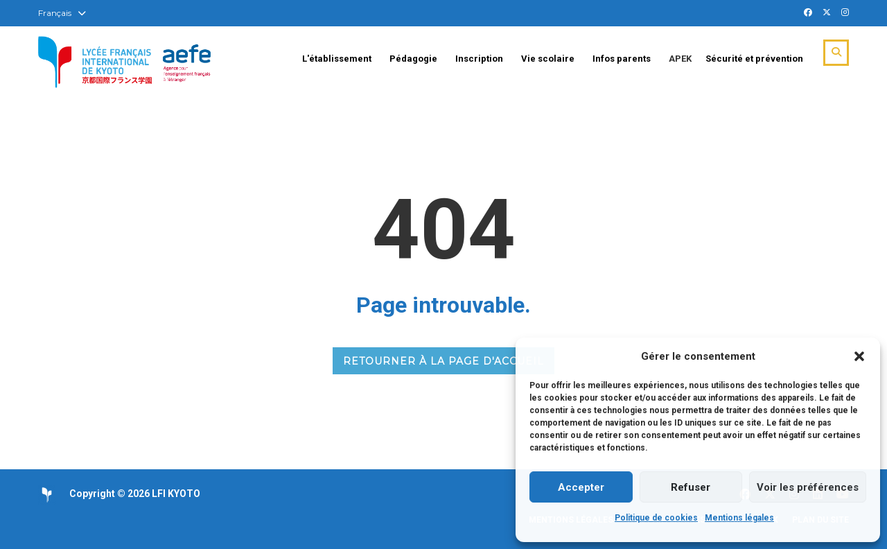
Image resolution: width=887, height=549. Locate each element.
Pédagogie (413, 58)
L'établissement (336, 58)
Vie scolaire (547, 58)
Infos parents (621, 58)
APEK (680, 58)
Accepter (581, 487)
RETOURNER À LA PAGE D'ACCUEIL (443, 361)
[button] (859, 356)
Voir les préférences (808, 487)
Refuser (690, 487)
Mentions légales (739, 518)
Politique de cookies (656, 518)
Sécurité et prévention (754, 58)
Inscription (479, 58)
